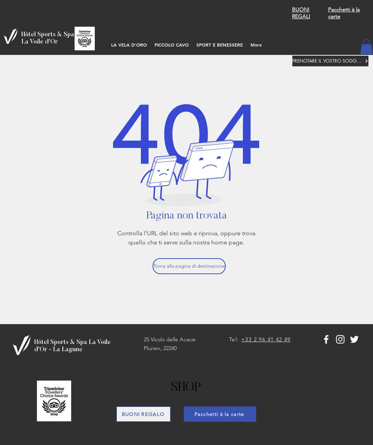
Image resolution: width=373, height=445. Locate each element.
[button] (366, 47)
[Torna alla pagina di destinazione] (189, 266)
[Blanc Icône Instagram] (340, 339)
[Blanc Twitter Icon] (354, 339)
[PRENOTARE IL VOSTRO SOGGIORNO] (330, 61)
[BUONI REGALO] (143, 414)
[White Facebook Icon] (326, 339)
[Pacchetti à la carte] (220, 414)
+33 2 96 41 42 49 (266, 339)
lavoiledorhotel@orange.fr (174, 357)
